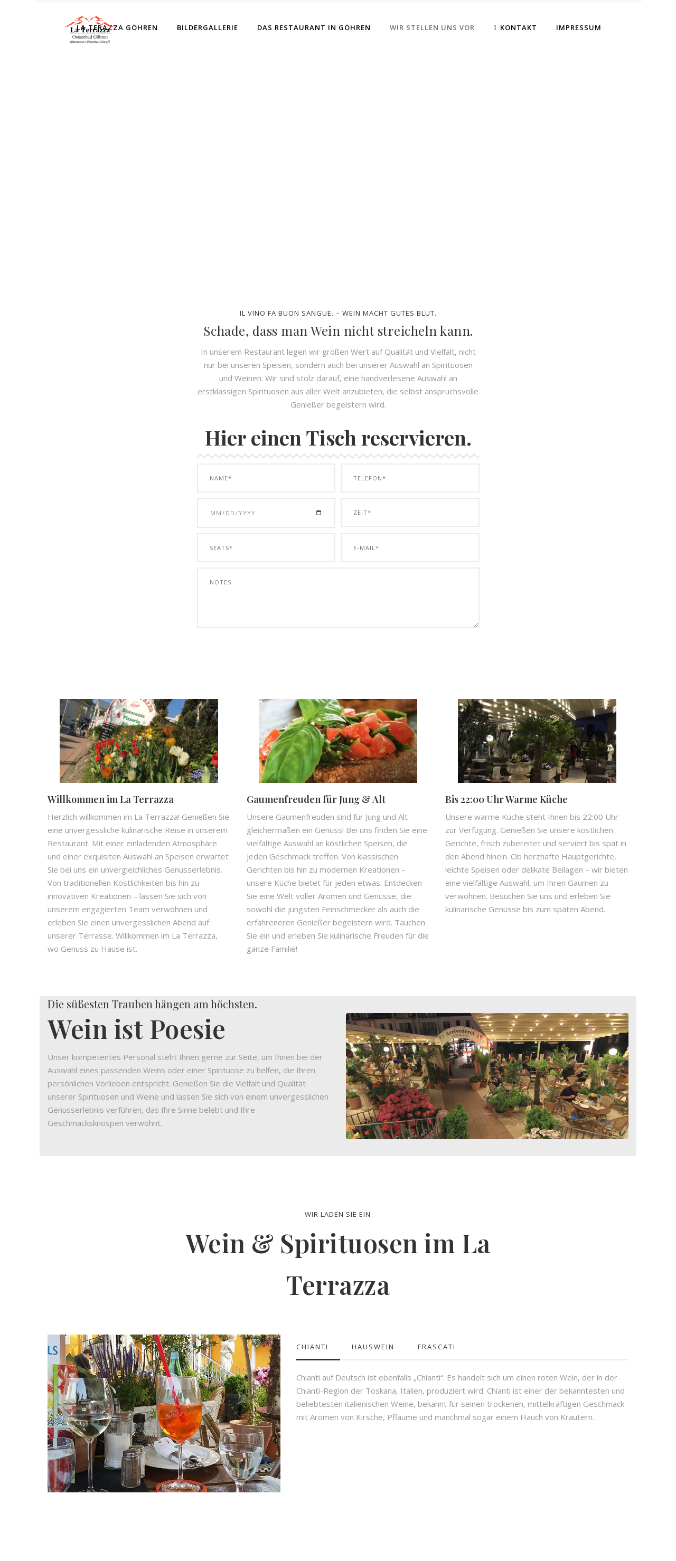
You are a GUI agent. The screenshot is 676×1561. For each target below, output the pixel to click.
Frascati (437, 1346)
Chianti (312, 1346)
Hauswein (373, 1346)
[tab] (318, 1347)
